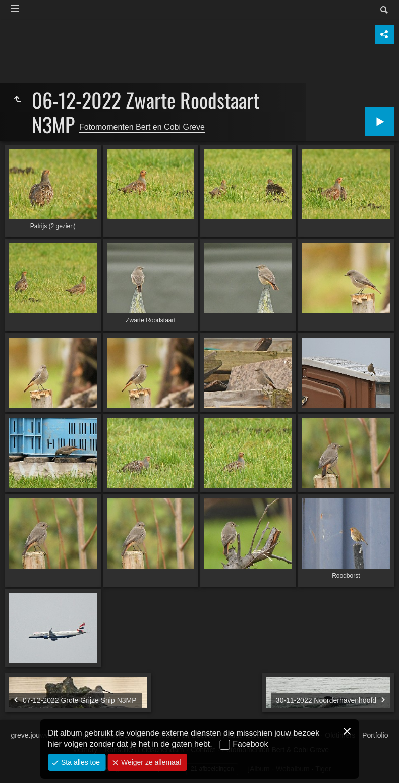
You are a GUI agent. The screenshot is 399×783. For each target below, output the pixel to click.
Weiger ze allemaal (150, 762)
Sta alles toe (79, 762)
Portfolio (375, 735)
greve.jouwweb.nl (38, 735)
